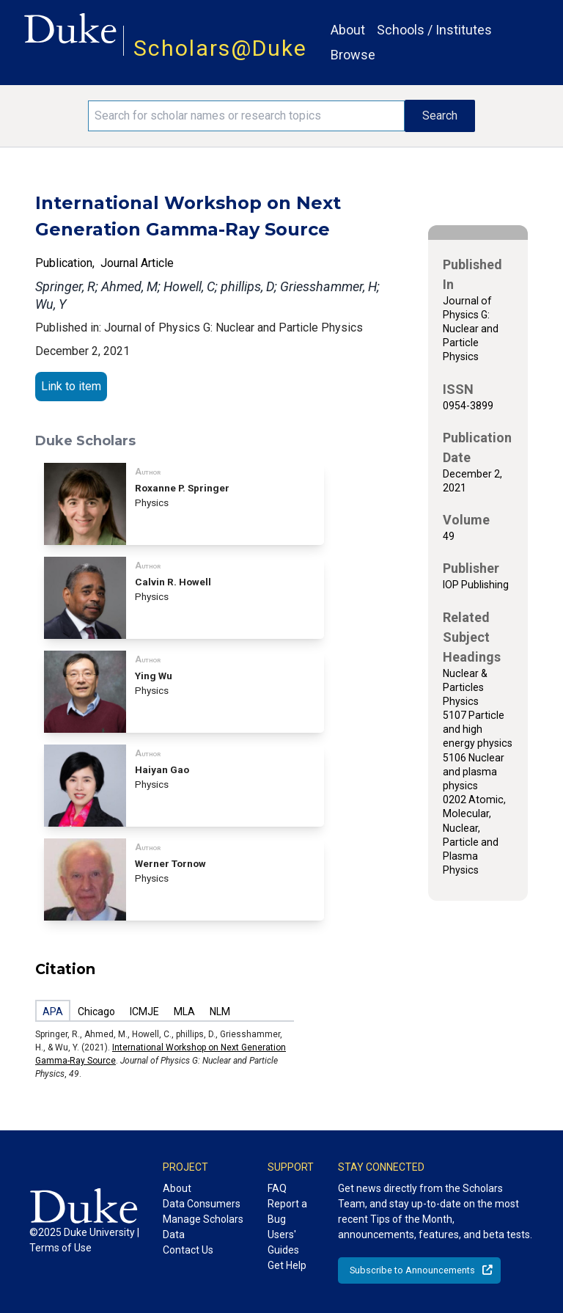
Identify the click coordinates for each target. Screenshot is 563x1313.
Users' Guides (283, 1242)
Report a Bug (287, 1211)
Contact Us (188, 1250)
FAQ (277, 1188)
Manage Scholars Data (203, 1226)
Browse (353, 54)
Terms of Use (60, 1248)
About (348, 29)
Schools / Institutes (434, 29)
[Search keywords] (246, 115)
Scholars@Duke (220, 48)
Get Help (287, 1265)
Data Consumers (201, 1204)
